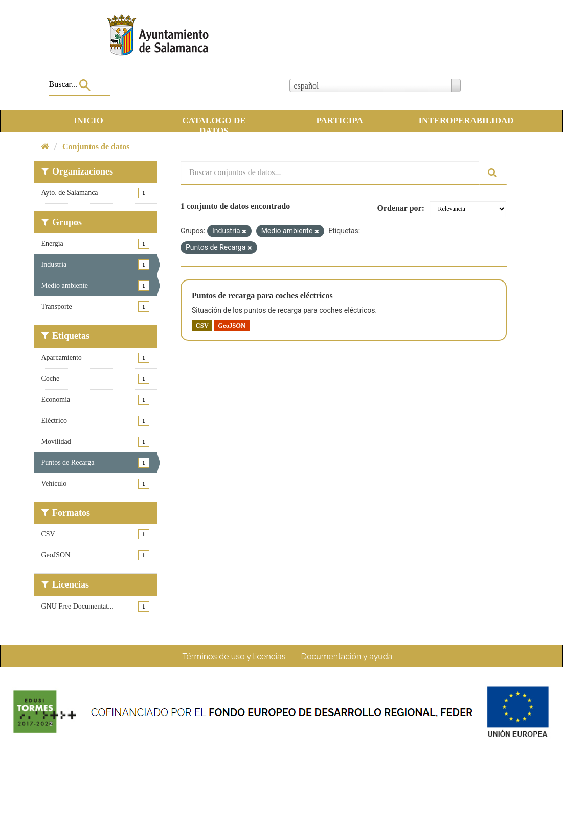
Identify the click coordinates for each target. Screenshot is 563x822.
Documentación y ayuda (346, 656)
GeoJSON (231, 325)
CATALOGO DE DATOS (214, 122)
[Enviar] (493, 173)
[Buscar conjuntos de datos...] (330, 173)
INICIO (88, 120)
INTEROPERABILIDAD (465, 120)
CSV (202, 325)
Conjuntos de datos (96, 146)
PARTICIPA (339, 120)
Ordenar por (399, 208)
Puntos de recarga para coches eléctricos (262, 295)
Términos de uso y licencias (234, 656)
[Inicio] (45, 146)
